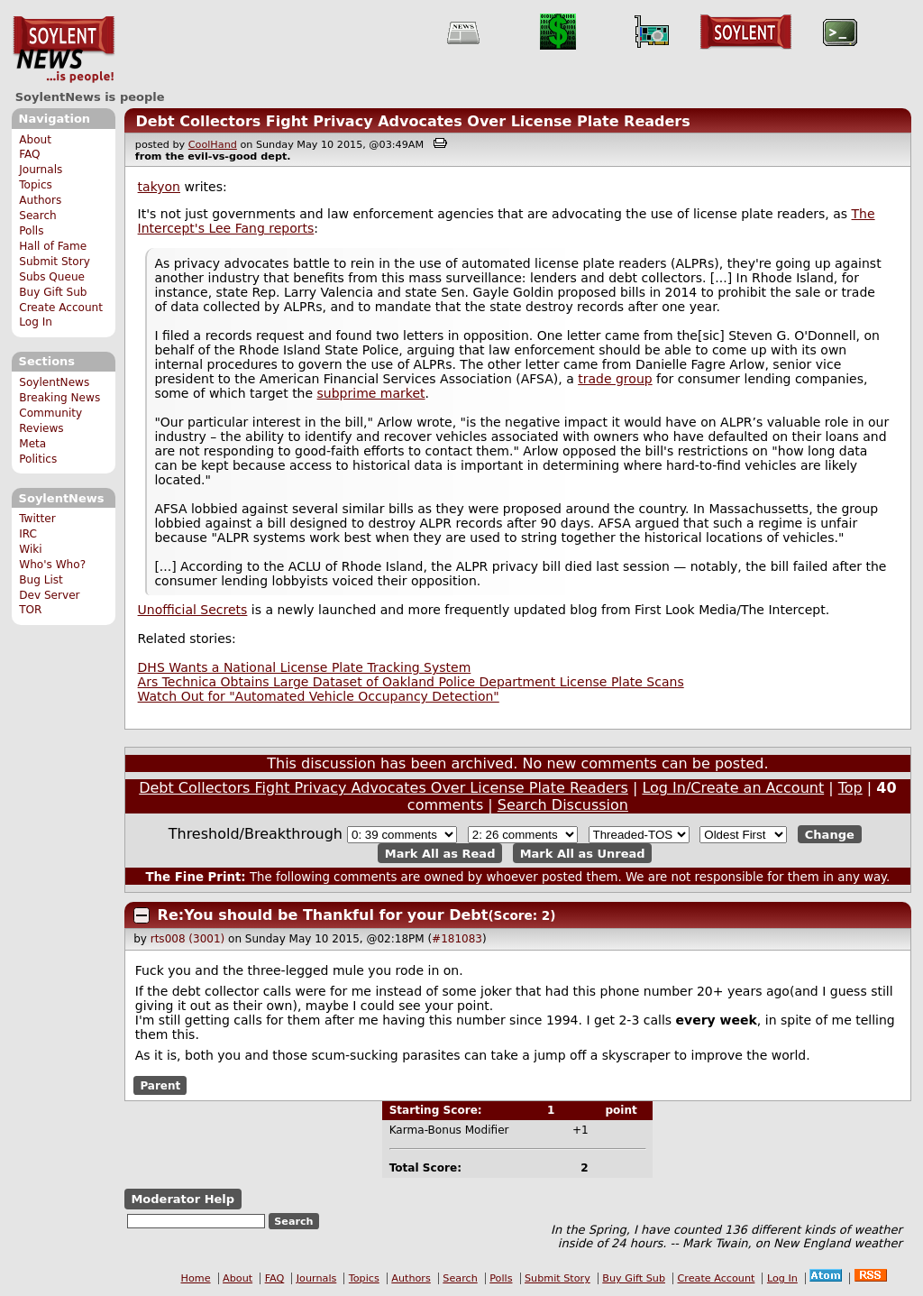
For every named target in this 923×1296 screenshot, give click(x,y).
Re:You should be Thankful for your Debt (323, 915)
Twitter (37, 518)
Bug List (41, 580)
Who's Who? (52, 564)
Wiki (30, 549)
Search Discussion (563, 804)
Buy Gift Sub (53, 292)
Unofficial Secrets (193, 609)
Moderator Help (182, 1199)
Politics (38, 459)
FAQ (29, 154)
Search (38, 215)
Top (850, 787)
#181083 (457, 939)
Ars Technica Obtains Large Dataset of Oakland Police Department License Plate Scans (411, 682)
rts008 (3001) (188, 939)
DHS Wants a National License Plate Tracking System (304, 667)
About (35, 139)
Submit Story (54, 261)
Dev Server (49, 595)
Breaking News (59, 397)
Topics (35, 185)
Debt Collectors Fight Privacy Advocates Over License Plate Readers (412, 121)
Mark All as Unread (582, 852)
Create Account (61, 307)
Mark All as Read (440, 852)
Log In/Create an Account (733, 787)
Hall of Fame (53, 246)
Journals (40, 169)
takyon (159, 186)
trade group (615, 379)
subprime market (371, 393)
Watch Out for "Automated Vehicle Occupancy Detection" (318, 696)
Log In (35, 322)
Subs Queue (52, 277)
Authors (40, 200)
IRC (28, 534)
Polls (31, 231)
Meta (32, 443)
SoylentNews (63, 50)
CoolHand (212, 145)
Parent (160, 1085)
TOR (30, 609)
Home (196, 1278)
